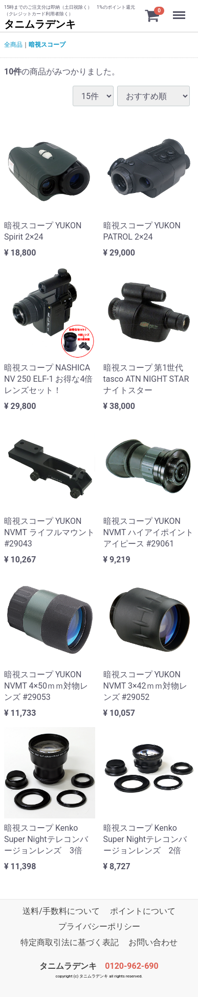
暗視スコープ (47, 44)
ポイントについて (142, 911)
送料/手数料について (61, 911)
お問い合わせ (153, 942)
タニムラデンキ (40, 24)
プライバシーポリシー (99, 927)
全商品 (13, 44)
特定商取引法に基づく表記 (69, 942)
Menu (180, 10)
